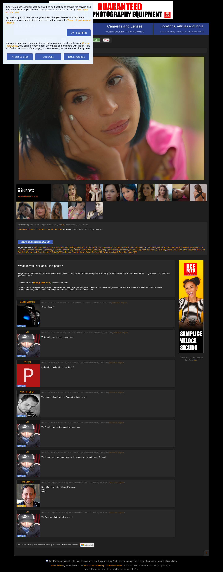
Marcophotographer (96, 250)
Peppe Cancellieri (174, 250)
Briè (95, 247)
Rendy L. (30, 252)
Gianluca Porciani (34, 250)
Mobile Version (57, 565)
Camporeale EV (105, 247)
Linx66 (84, 250)
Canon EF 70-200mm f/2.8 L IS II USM (45, 229)
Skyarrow (107, 252)
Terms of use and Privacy (93, 565)
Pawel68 (161, 250)
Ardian (57, 247)
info (195, 360)
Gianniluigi (47, 250)
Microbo (132, 250)
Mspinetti (142, 250)
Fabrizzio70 (176, 247)
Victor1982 (132, 252)
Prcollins (27, 362)
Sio (62, 225)
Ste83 (115, 252)
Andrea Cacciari (45, 247)
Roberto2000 (57, 252)
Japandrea (75, 250)
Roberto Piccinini (43, 252)
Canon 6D (22, 229)
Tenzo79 (122, 252)
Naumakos (151, 250)
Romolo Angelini (71, 252)
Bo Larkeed (87, 247)
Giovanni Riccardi (61, 250)
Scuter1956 (97, 252)
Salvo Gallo (85, 252)
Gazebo (21, 250)
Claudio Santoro (137, 247)
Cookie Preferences (114, 565)
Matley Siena (112, 250)
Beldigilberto (75, 247)
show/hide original (119, 302)
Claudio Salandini (121, 247)
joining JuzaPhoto (41, 283)
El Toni (167, 247)
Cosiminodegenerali (154, 247)
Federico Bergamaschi (193, 247)
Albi (35, 247)
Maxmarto (123, 250)
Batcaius (64, 247)
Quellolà (21, 252)
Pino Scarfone (189, 250)
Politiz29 (201, 250)
